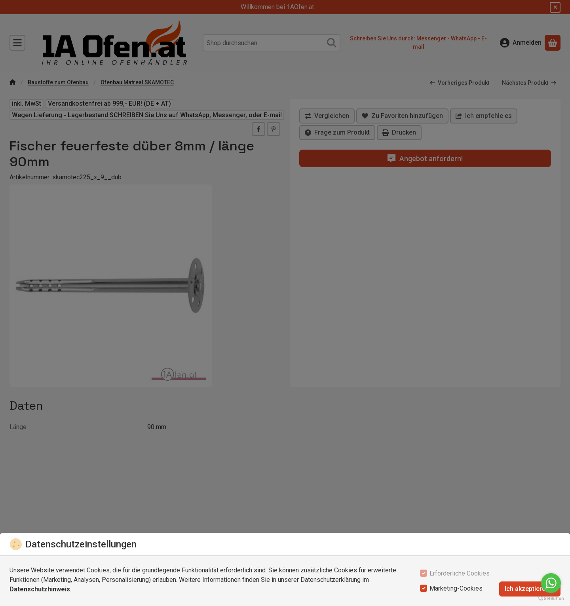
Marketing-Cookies (456, 588)
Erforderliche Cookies (459, 573)
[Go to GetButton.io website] (551, 598)
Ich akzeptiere (530, 589)
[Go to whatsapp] (551, 583)
